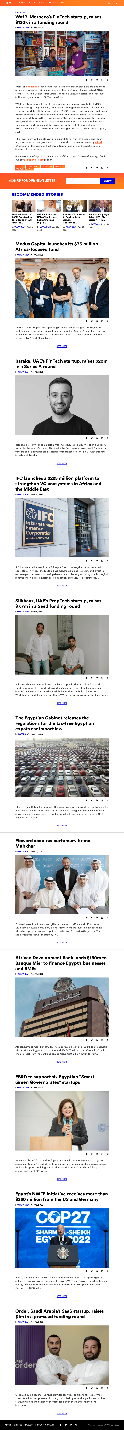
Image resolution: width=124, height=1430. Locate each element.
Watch (32, 3)
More (52, 3)
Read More (62, 346)
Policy (40, 1425)
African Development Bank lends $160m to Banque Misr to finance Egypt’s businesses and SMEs (61, 963)
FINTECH (20, 166)
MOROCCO (47, 166)
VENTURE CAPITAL (24, 169)
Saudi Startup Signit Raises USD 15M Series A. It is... (99, 217)
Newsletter (30, 1425)
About (42, 3)
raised (98, 142)
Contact (64, 3)
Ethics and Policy (33, 159)
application (32, 86)
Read (21, 3)
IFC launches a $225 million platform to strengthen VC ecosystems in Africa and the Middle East (58, 483)
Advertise (17, 1425)
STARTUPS (59, 166)
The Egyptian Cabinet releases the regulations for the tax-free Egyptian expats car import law (54, 723)
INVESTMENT (33, 166)
